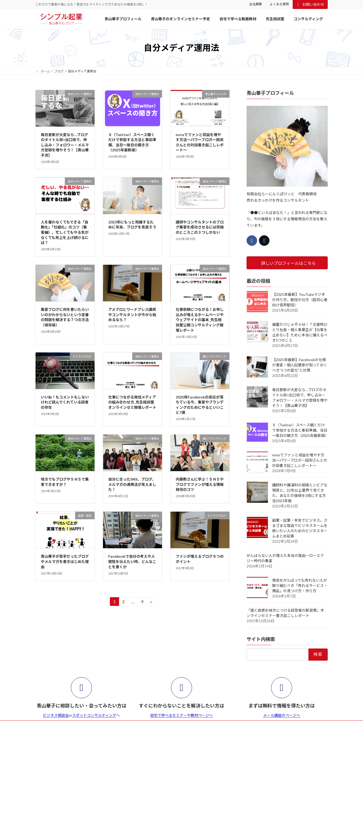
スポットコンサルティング (94, 715)
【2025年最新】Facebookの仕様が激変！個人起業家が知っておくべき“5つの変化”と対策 (299, 364)
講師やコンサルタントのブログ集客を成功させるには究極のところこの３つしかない (200, 227)
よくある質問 (279, 4)
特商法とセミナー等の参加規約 (175, 725)
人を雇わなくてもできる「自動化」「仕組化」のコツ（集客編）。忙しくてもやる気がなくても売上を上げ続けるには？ (65, 232)
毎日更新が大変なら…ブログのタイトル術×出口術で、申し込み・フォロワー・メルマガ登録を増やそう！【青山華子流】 (65, 144)
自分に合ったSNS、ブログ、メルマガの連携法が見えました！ (132, 484)
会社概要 (255, 4)
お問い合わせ (310, 4)
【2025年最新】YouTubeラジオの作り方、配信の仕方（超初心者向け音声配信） (299, 299)
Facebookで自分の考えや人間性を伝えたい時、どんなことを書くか (132, 561)
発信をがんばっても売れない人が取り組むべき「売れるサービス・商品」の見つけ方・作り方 (299, 585)
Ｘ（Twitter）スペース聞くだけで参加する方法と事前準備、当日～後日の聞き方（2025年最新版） (300, 430)
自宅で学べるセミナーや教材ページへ (181, 715)
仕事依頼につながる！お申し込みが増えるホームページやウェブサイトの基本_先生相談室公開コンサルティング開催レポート (200, 319)
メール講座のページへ (281, 715)
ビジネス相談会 (56, 715)
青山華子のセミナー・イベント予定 (95, 725)
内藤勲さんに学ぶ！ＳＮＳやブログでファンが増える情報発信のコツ (200, 484)
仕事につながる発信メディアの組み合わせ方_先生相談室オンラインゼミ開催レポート (132, 402)
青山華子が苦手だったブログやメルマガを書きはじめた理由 (65, 561)
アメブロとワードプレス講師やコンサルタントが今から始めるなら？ (132, 314)
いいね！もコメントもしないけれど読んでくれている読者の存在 (65, 402)
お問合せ (214, 725)
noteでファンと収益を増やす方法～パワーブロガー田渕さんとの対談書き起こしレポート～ (299, 460)
